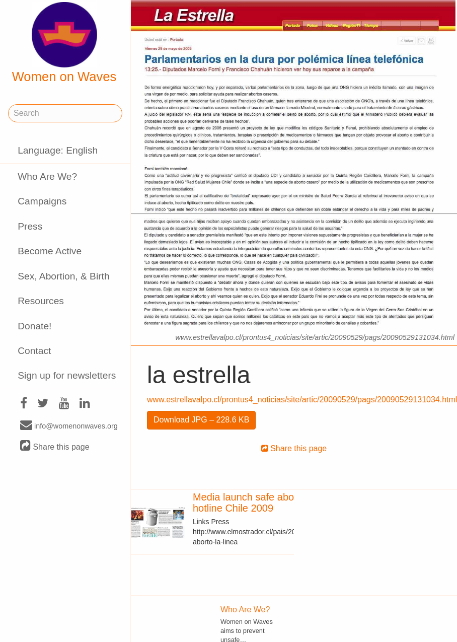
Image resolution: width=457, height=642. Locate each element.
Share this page (55, 446)
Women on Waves (64, 43)
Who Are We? (47, 176)
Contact (34, 350)
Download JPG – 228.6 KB (201, 419)
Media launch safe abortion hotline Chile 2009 (253, 502)
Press (30, 226)
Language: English (58, 150)
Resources (41, 301)
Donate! (34, 326)
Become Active (50, 251)
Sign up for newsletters (67, 375)
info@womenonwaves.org (69, 425)
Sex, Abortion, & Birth (63, 276)
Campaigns (42, 201)
